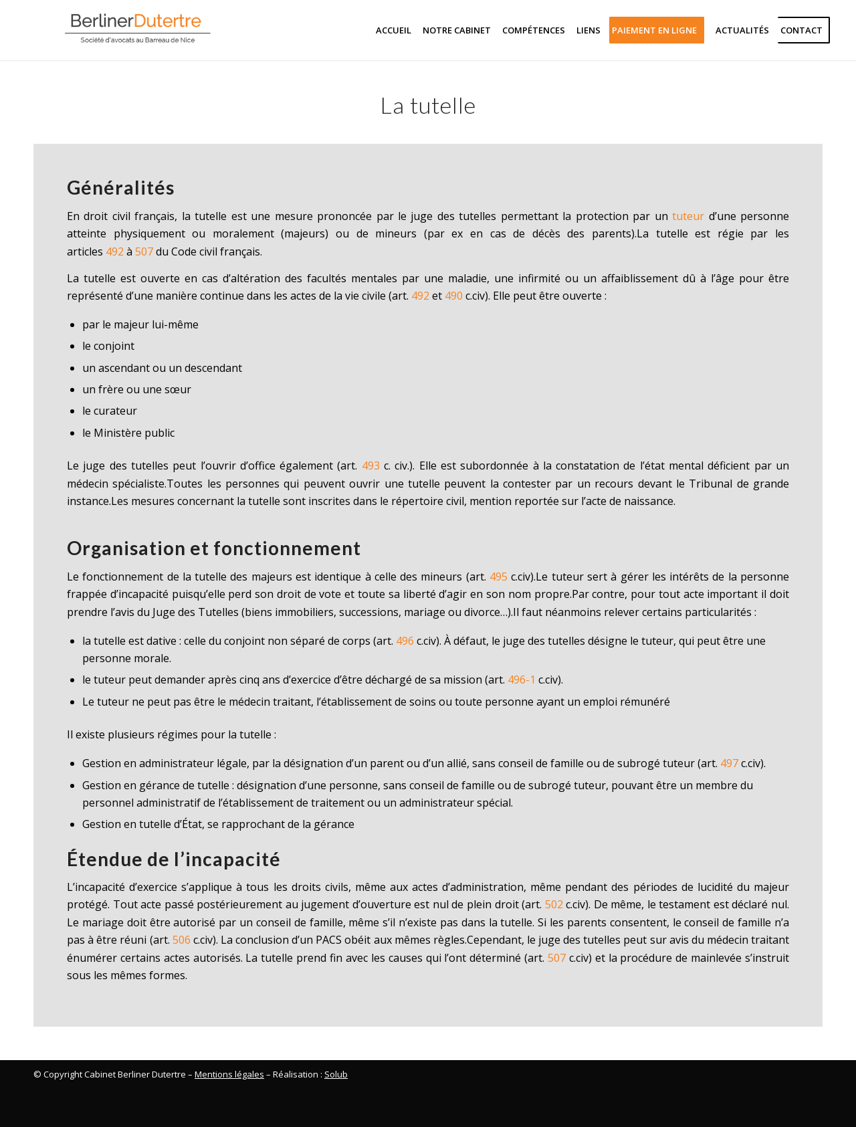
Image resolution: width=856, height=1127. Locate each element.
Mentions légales (229, 1074)
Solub (336, 1074)
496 (405, 640)
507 (144, 251)
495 (499, 576)
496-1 (522, 679)
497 (729, 763)
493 (371, 465)
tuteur (688, 216)
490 (454, 295)
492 (115, 251)
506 (182, 939)
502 (554, 904)
